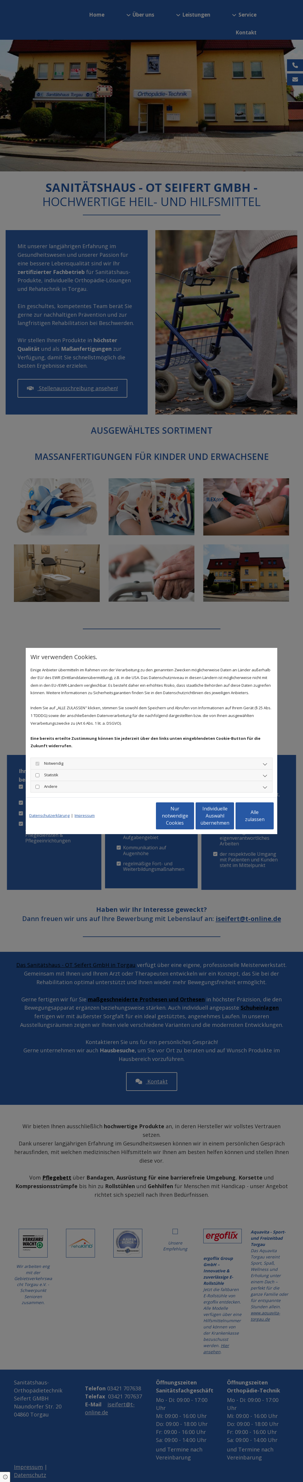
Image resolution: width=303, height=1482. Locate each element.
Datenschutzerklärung (49, 815)
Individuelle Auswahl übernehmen (190, 815)
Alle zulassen (246, 815)
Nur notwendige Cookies (134, 816)
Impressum (85, 815)
